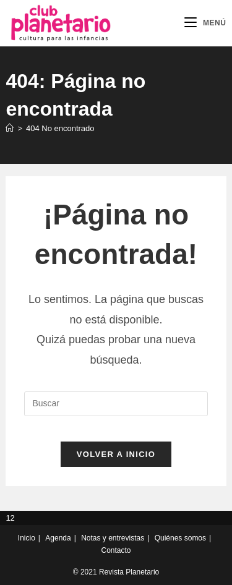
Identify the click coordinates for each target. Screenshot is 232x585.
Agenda (58, 538)
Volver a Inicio (116, 454)
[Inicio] (10, 128)
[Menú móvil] (205, 23)
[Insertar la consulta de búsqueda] (115, 403)
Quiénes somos (180, 538)
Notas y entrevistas (112, 538)
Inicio (26, 538)
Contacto (116, 550)
